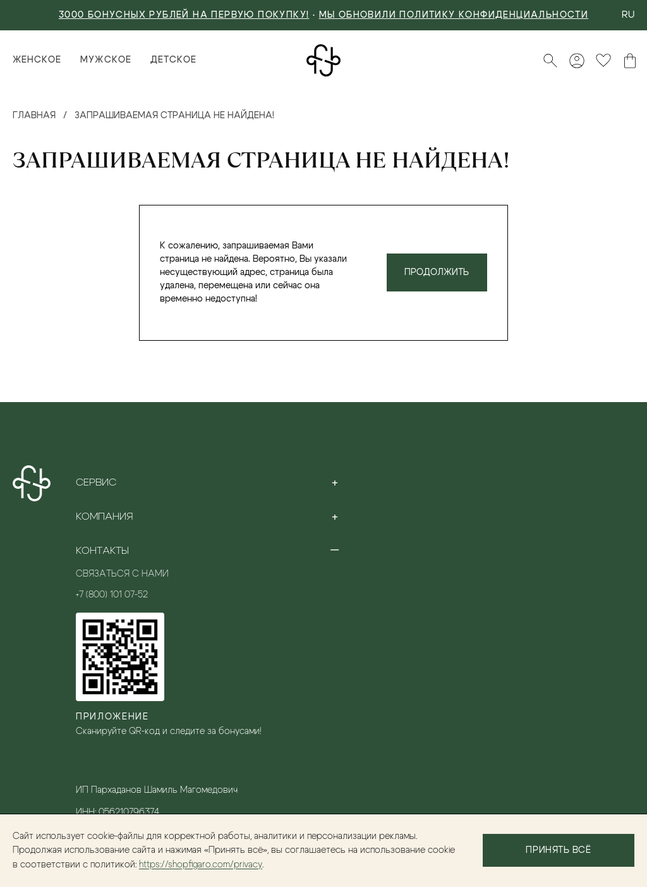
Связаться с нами (122, 574)
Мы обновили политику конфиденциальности (454, 15)
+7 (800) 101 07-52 (112, 594)
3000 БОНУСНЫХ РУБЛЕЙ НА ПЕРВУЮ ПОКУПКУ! (184, 15)
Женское (37, 60)
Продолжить (436, 272)
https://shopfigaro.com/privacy (200, 864)
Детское (173, 60)
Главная (34, 115)
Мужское (105, 60)
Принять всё (558, 850)
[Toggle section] (334, 482)
